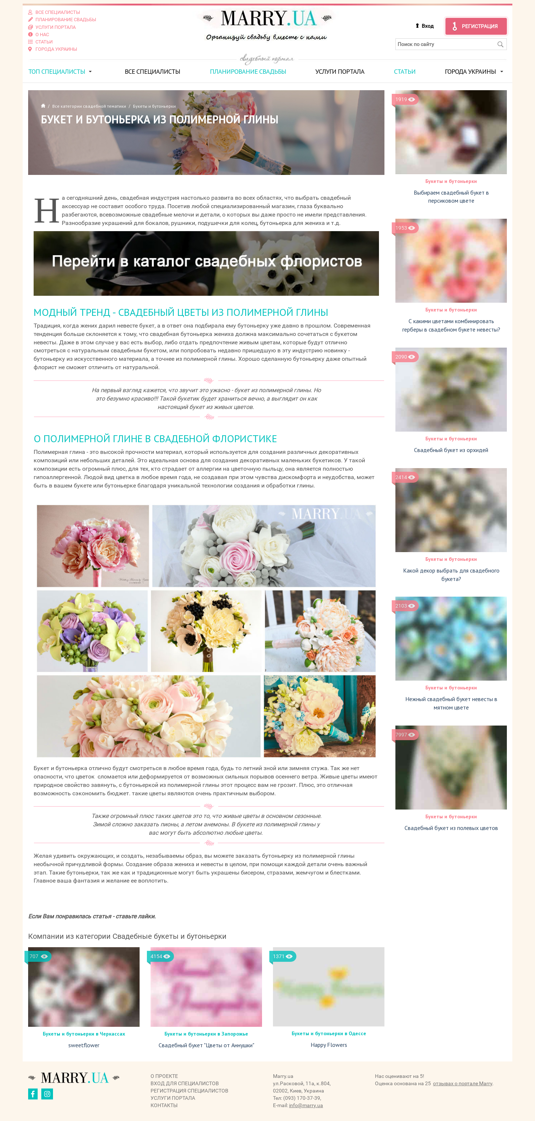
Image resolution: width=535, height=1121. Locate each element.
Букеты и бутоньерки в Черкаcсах (84, 1033)
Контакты (164, 1104)
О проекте (164, 1075)
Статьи (405, 70)
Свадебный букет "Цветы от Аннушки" (206, 1044)
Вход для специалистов (185, 1083)
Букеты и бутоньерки (451, 180)
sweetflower (83, 1044)
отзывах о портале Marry (462, 1083)
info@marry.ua (306, 1104)
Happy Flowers (329, 1044)
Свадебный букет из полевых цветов (451, 827)
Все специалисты (152, 70)
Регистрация (480, 26)
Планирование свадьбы (248, 70)
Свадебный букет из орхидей (451, 449)
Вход (427, 26)
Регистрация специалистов (189, 1090)
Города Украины (470, 70)
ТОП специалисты (56, 70)
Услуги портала (339, 70)
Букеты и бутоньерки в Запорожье (206, 1033)
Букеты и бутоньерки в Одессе (329, 1033)
